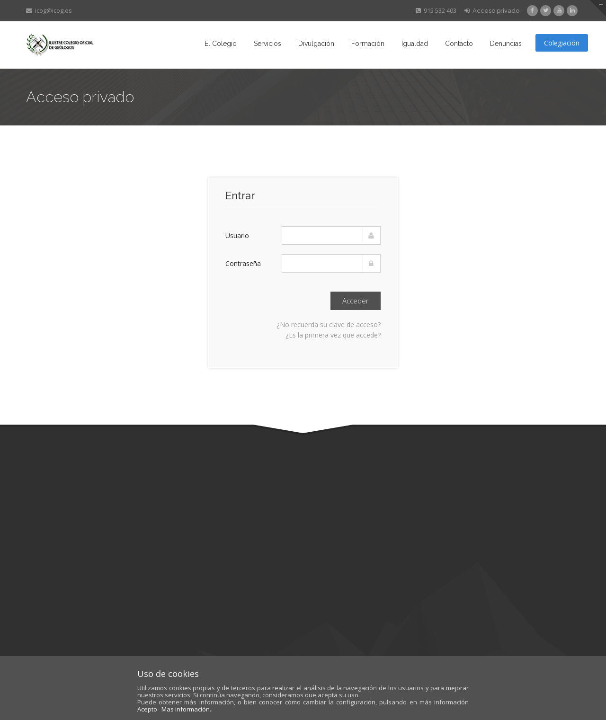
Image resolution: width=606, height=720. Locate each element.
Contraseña (243, 263)
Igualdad (414, 43)
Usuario (237, 235)
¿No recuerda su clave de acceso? (328, 324)
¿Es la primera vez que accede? (333, 334)
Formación (367, 43)
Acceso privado (491, 10)
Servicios (267, 43)
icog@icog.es (49, 10)
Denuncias (506, 43)
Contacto (459, 43)
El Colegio (221, 43)
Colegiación (561, 42)
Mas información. (186, 709)
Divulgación (316, 43)
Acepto (147, 709)
